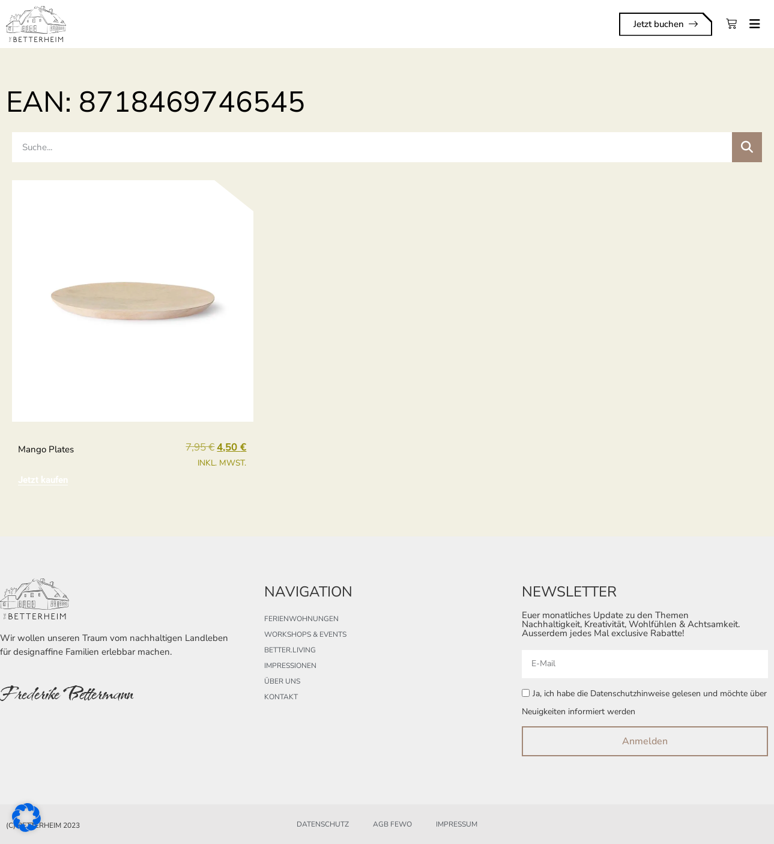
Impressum (456, 824)
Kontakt (281, 697)
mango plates (46, 449)
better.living (290, 650)
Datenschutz (323, 824)
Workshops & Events (305, 634)
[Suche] (747, 147)
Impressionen (290, 665)
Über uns (282, 681)
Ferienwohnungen (301, 619)
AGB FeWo (392, 824)
